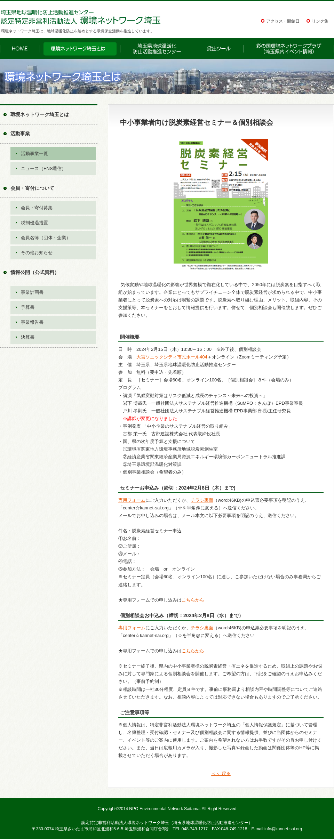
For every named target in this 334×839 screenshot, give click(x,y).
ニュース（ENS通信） (43, 168)
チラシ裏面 (202, 500)
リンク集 (320, 21)
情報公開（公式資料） (34, 272)
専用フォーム (131, 500)
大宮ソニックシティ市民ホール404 (171, 357)
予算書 (27, 307)
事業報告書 (32, 322)
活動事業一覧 (34, 153)
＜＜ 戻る (221, 773)
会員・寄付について (32, 188)
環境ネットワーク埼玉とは (39, 114)
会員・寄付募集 (37, 207)
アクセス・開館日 (283, 21)
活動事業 (20, 133)
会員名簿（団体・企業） (46, 237)
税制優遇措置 (34, 222)
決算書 (27, 337)
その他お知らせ (37, 252)
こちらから (193, 600)
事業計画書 (32, 292)
